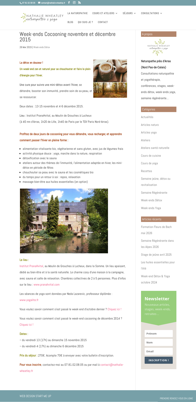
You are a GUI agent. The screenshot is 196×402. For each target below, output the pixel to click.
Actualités (147, 117)
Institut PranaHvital (31, 266)
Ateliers (145, 140)
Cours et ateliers (103, 13)
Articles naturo (150, 125)
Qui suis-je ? (85, 22)
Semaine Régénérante (154, 193)
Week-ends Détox (41, 47)
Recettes (146, 171)
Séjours (128, 13)
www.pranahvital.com (47, 284)
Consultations (150, 13)
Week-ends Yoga (151, 208)
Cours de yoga (149, 163)
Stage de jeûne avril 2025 (156, 255)
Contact (103, 22)
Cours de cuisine (151, 156)
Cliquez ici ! (114, 309)
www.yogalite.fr (29, 300)
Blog (70, 22)
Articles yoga (149, 132)
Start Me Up (43, 396)
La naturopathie (78, 13)
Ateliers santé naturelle (155, 148)
